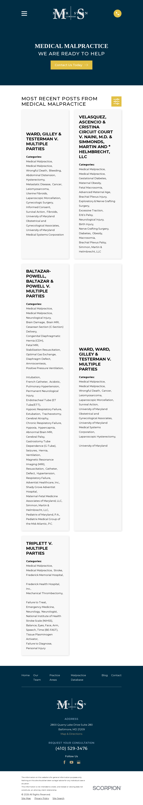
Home (25, 675)
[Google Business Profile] (78, 762)
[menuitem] (26, 799)
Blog (105, 675)
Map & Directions (71, 733)
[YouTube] (71, 762)
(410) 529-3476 (71, 748)
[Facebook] (64, 762)
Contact (116, 675)
